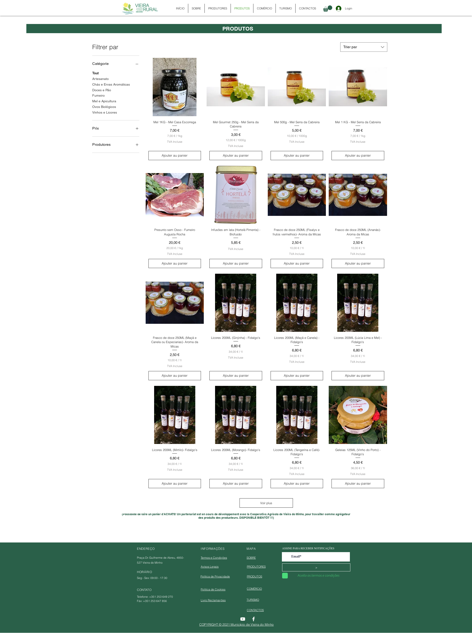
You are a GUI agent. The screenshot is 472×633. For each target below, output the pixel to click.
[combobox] (363, 47)
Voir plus (266, 503)
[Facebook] (253, 619)
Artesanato (100, 78)
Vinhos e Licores (104, 112)
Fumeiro (98, 95)
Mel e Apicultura (104, 101)
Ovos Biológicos (104, 106)
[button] (327, 8)
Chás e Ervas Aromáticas (111, 84)
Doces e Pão (101, 89)
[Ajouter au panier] (174, 155)
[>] (316, 567)
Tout (95, 73)
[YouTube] (243, 619)
